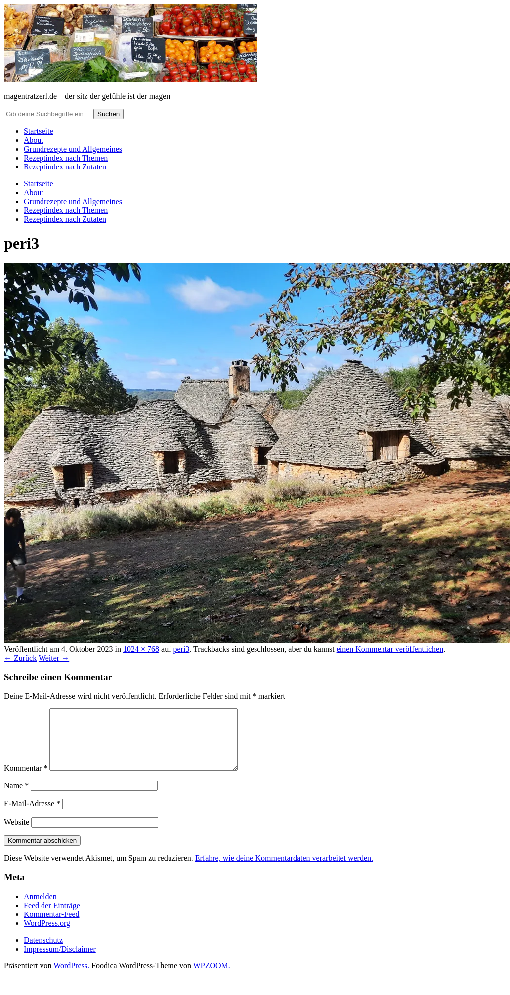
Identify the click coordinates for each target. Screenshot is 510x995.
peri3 (181, 649)
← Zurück (20, 658)
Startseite (38, 131)
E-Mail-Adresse (32, 815)
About (33, 140)
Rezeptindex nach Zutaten (65, 167)
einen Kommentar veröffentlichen (390, 649)
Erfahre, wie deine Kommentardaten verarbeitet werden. (284, 870)
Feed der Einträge (52, 917)
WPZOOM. (211, 977)
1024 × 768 (141, 649)
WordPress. (71, 977)
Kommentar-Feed (52, 926)
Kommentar (25, 780)
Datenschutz (43, 952)
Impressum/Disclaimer (60, 960)
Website (16, 833)
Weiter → (54, 658)
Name (16, 797)
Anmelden (40, 908)
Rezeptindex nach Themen (66, 158)
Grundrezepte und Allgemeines (73, 149)
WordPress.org (47, 935)
